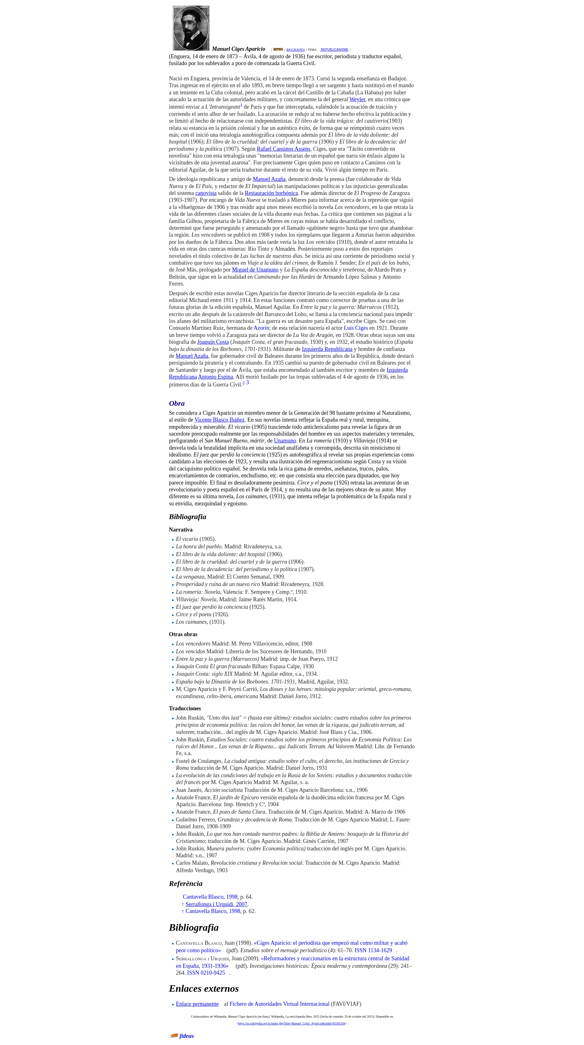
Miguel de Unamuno (255, 270)
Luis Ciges (356, 328)
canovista (206, 193)
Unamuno (285, 440)
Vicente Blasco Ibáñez (219, 420)
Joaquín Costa (213, 342)
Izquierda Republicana (327, 349)
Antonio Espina (215, 377)
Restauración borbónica (271, 193)
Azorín (261, 328)
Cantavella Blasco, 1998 (210, 897)
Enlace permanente (197, 1004)
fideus (187, 1036)
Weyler (357, 99)
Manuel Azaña (269, 179)
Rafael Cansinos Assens (283, 149)
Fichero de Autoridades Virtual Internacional (280, 1004)
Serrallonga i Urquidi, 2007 (216, 904)
